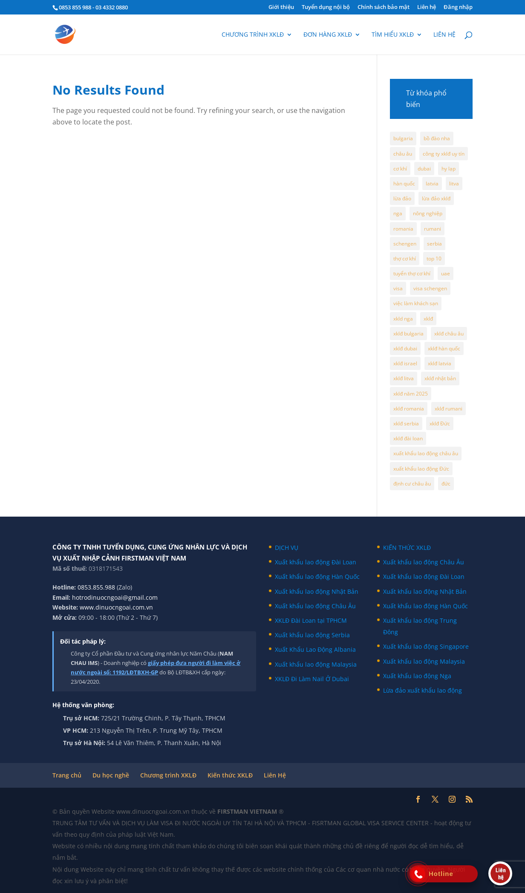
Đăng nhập (458, 7)
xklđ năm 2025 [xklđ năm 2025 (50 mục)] (410, 393)
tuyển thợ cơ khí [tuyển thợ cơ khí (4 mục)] (411, 273)
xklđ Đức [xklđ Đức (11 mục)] (440, 423)
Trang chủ (66, 775)
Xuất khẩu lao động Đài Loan (315, 562)
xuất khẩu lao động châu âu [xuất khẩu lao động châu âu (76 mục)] (425, 453)
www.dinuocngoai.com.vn (116, 607)
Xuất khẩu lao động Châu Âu (315, 606)
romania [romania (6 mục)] (403, 228)
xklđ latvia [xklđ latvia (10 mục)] (439, 363)
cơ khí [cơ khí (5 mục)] (400, 168)
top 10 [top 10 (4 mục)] (434, 258)
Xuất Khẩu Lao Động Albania (315, 649)
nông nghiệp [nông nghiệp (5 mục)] (427, 213)
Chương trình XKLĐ (253, 35)
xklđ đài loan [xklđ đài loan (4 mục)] (408, 438)
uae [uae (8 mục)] (445, 273)
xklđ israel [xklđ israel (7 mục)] (405, 363)
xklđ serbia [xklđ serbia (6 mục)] (406, 423)
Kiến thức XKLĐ (230, 775)
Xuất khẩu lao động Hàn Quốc (317, 576)
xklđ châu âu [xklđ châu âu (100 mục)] (449, 333)
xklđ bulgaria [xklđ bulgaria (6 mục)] (408, 333)
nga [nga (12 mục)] (397, 213)
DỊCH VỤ (286, 547)
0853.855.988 (96, 587)
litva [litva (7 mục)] (454, 183)
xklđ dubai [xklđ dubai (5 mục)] (405, 348)
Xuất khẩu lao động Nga (417, 676)
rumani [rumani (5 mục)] (432, 228)
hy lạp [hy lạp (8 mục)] (448, 168)
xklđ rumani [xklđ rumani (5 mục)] (448, 408)
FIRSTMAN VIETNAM (248, 811)
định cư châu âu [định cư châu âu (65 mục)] (412, 483)
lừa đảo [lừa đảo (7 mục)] (402, 198)
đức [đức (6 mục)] (445, 483)
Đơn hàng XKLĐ (327, 35)
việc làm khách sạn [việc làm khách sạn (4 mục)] (415, 303)
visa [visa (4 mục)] (398, 288)
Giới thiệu (281, 7)
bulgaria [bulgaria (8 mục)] (403, 138)
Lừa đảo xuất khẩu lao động (422, 690)
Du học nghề (110, 775)
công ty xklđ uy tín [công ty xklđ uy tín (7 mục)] (443, 153)
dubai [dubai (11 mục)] (424, 168)
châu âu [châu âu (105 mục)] (402, 153)
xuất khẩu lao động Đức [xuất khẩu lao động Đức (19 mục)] (421, 468)
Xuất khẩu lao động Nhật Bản (316, 591)
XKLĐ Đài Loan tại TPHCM (311, 620)
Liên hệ (426, 7)
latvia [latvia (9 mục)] (432, 183)
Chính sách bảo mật (384, 7)
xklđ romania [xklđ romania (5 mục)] (408, 408)
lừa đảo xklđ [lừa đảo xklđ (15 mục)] (436, 198)
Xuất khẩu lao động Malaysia (316, 664)
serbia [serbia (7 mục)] (434, 243)
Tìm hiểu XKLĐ (393, 35)
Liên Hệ (275, 775)
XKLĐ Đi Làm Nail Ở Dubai (312, 679)
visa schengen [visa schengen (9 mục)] (430, 288)
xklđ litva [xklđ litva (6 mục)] (403, 378)
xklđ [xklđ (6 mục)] (428, 318)
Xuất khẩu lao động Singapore (426, 646)
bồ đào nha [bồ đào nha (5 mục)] (437, 138)
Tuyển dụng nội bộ (326, 7)
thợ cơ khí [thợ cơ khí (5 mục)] (404, 258)
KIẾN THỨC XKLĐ (407, 547)
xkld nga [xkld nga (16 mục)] (403, 318)
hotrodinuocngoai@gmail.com (115, 597)
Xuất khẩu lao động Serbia (312, 635)
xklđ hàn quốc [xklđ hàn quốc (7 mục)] (444, 348)
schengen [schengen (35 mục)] (404, 243)
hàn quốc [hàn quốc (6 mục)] (404, 183)
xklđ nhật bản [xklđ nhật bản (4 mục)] (440, 378)
